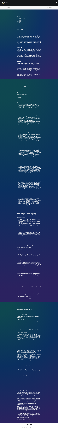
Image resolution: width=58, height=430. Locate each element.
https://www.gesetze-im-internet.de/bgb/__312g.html (24, 247)
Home (47, 7)
